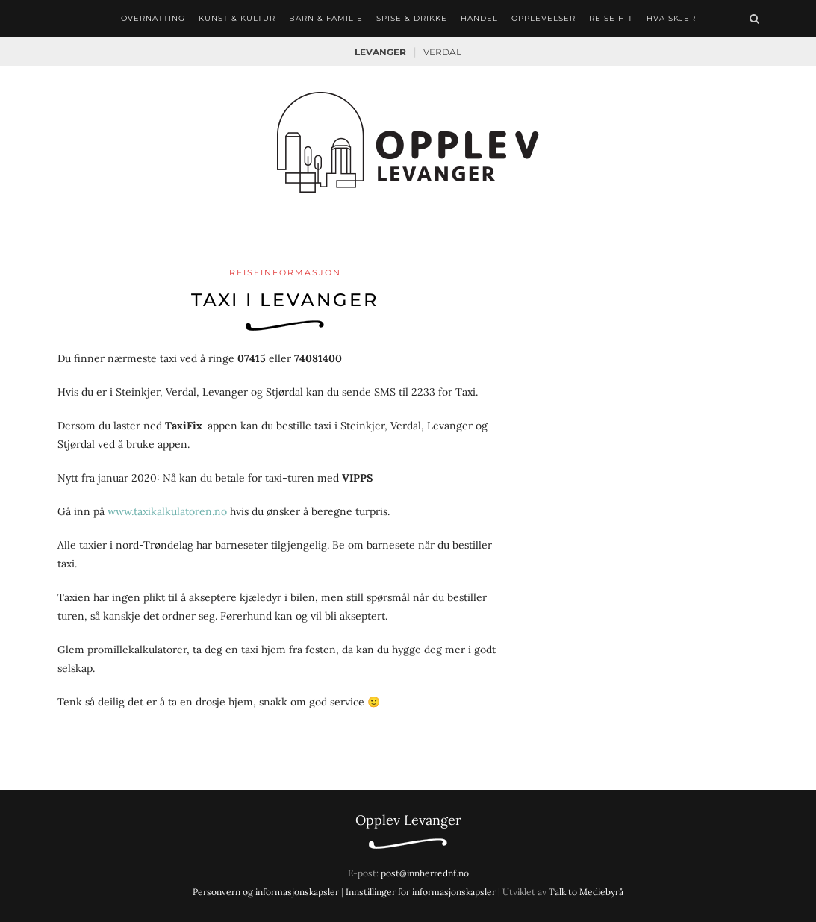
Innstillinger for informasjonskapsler (421, 891)
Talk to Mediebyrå (586, 891)
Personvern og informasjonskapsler (266, 891)
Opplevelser (543, 18)
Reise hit (611, 18)
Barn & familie (326, 18)
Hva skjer (671, 18)
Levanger (380, 51)
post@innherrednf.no (425, 873)
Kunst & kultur (237, 18)
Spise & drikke (411, 18)
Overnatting (153, 18)
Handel (479, 18)
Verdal (442, 51)
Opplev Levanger (408, 820)
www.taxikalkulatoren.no (167, 511)
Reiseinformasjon (285, 272)
